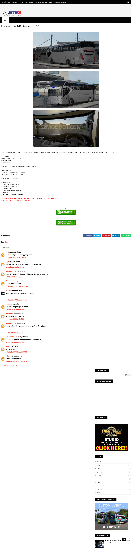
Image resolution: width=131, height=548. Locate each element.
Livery (93, 134)
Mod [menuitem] (16, 20)
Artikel (93, 120)
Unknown (14, 276)
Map (92, 138)
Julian (12, 351)
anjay (12, 267)
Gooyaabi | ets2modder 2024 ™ (81, 544)
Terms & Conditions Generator (62, 2)
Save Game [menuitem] (85, 20)
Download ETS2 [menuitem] (59, 20)
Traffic (93, 145)
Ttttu (12, 257)
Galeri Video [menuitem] (98, 20)
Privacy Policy (28, 2)
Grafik (93, 131)
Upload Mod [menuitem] (73, 20)
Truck (93, 151)
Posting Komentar (14, 370)
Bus (10, 247)
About (13, 2)
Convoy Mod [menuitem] (26, 20)
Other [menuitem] (38, 20)
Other (93, 141)
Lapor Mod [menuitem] (110, 20)
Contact (19, 2)
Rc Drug (13, 295)
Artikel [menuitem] (47, 20)
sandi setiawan (16, 342)
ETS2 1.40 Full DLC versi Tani (110, 212)
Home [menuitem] (9, 20)
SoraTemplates (52, 544)
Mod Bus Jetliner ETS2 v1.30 (110, 236)
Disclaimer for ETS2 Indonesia (42, 2)
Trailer (93, 148)
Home (7, 2)
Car (92, 127)
